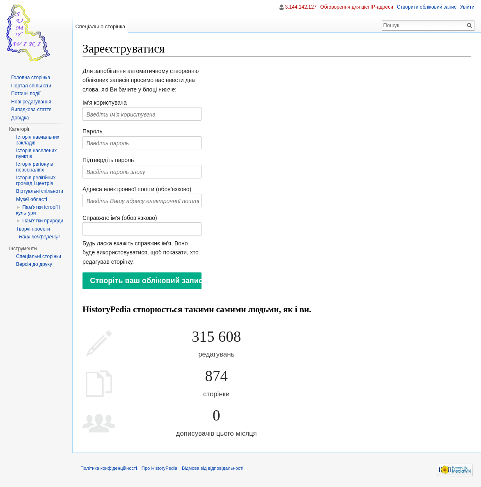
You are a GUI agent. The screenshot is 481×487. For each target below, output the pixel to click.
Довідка (20, 118)
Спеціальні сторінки (38, 256)
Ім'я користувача (104, 102)
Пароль (92, 131)
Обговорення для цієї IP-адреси (356, 7)
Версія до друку (34, 264)
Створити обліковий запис (426, 7)
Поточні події (26, 93)
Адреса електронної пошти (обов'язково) (136, 189)
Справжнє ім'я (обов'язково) (119, 218)
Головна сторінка (30, 77)
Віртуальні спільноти (39, 191)
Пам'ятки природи (42, 221)
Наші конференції (39, 237)
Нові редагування (31, 102)
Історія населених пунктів (36, 153)
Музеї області (31, 199)
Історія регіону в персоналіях (34, 167)
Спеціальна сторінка (100, 26)
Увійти (467, 7)
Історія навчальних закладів (37, 140)
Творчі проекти (33, 229)
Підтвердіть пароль (108, 160)
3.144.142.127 (301, 7)
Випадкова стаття (31, 109)
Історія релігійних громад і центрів (35, 180)
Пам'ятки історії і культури (38, 210)
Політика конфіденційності (108, 468)
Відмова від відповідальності (212, 468)
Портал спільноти (31, 86)
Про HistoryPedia (159, 468)
